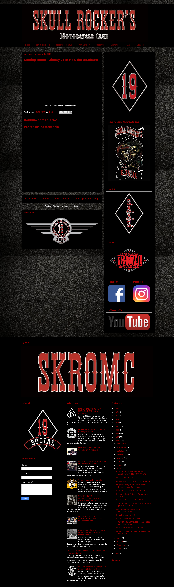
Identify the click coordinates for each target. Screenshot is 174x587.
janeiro (120, 548)
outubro (121, 451)
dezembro (122, 444)
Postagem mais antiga (87, 198)
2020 (117, 426)
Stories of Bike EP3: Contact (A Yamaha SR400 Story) (92, 448)
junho (120, 465)
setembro (121, 454)
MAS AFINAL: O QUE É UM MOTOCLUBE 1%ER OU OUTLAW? (89, 411)
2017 (116, 437)
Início (27, 45)
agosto (120, 458)
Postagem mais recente (36, 198)
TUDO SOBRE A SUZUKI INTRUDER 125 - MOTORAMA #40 (134, 523)
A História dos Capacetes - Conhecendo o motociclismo (87, 552)
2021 (116, 423)
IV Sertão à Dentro (125, 477)
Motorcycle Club (64, 45)
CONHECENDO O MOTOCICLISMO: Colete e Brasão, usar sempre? (89, 498)
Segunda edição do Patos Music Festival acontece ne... (131, 485)
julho (119, 461)
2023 (117, 416)
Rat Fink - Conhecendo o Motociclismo (134, 500)
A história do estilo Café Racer (130, 490)
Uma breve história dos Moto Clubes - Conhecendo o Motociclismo (92, 532)
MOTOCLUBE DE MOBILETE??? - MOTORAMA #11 (130, 510)
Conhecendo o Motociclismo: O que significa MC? (92, 430)
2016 (116, 440)
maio (119, 469)
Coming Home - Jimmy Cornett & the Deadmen (133, 532)
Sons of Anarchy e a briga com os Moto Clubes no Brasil (92, 568)
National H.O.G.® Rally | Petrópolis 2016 (132, 495)
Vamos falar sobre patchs (90, 480)
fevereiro (122, 545)
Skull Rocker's (43, 45)
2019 (116, 430)
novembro (122, 447)
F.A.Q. (128, 45)
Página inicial (62, 198)
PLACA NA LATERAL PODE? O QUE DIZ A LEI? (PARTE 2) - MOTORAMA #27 (91, 518)
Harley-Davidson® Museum (129, 518)
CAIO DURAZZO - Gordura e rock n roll (133, 481)
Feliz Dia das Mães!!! (125, 515)
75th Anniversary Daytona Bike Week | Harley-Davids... (134, 504)
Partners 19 (84, 45)
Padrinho (100, 45)
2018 (116, 433)
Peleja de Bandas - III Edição (129, 528)
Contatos (115, 45)
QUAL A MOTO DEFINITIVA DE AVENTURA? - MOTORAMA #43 (131, 473)
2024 (117, 412)
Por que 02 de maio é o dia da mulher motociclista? (92, 462)
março (120, 541)
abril (119, 538)
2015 (116, 553)
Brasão (140, 45)
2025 (117, 408)
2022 (117, 419)
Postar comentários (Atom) (65, 206)
